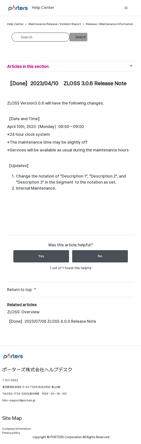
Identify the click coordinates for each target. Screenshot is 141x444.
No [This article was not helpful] (100, 256)
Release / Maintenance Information (109, 24)
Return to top (22, 289)
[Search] (40, 37)
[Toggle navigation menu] (126, 8)
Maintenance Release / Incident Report (55, 24)
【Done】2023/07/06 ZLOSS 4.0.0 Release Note (51, 321)
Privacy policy (11, 432)
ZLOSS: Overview (23, 312)
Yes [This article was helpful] (41, 256)
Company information (16, 428)
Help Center (15, 24)
